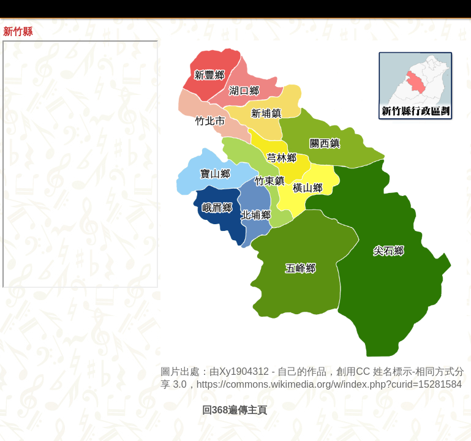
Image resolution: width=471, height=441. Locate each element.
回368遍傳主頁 (235, 410)
